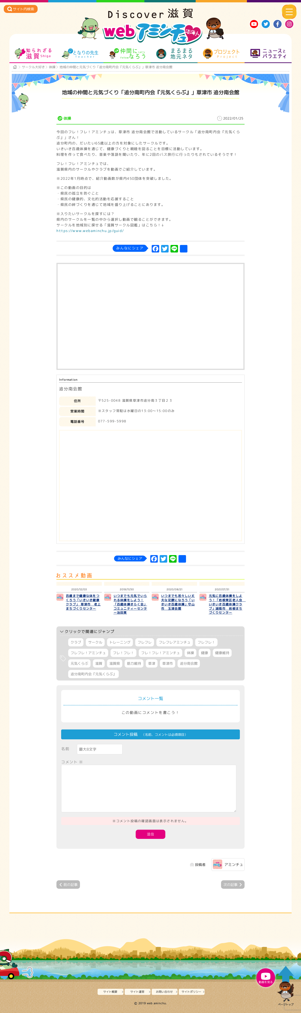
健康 (204, 652)
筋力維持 (134, 663)
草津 (151, 663)
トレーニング (120, 642)
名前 (65, 748)
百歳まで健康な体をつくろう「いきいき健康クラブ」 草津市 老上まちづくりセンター (83, 602)
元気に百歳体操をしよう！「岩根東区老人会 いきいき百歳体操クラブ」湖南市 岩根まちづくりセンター (227, 604)
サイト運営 (137, 992)
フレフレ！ (206, 642)
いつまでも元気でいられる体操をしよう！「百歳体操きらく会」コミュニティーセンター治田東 (130, 604)
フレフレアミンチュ (174, 642)
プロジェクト (221, 54)
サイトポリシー (191, 992)
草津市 (167, 663)
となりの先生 (80, 54)
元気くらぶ (79, 663)
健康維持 (222, 652)
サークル (95, 642)
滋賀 (98, 663)
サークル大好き (33, 67)
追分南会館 (189, 663)
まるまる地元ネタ (174, 54)
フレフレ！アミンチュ (88, 652)
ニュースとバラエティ (268, 54)
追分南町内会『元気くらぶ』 (93, 674)
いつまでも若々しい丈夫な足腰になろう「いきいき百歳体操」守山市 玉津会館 (178, 602)
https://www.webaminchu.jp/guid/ (90, 230)
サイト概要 (110, 992)
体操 (52, 67)
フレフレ (145, 642)
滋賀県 (114, 663)
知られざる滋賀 (33, 54)
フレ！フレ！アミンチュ (160, 652)
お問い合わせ (164, 992)
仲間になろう (127, 54)
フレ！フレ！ (123, 652)
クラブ (76, 642)
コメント (72, 762)
